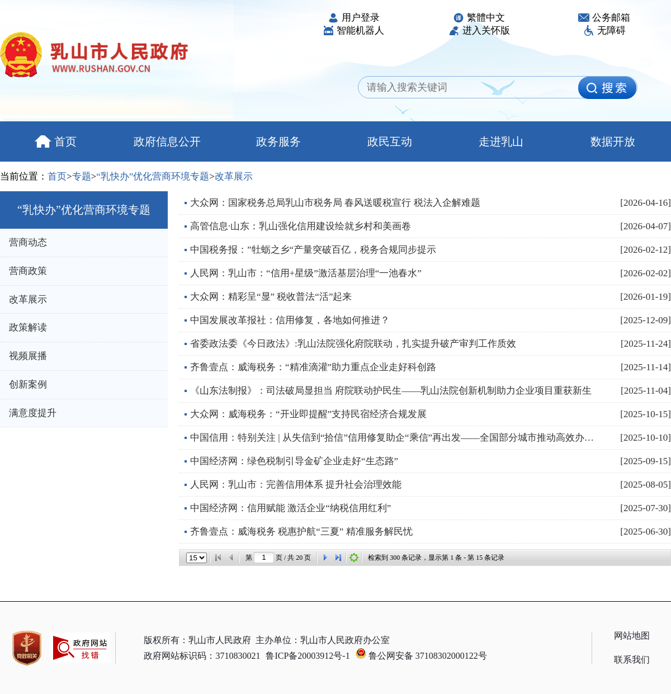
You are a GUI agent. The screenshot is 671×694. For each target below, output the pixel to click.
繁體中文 (479, 17)
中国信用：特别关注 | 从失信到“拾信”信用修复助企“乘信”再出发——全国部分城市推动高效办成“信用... (394, 437)
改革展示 (234, 176)
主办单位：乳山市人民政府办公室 (323, 640)
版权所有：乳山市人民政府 (197, 640)
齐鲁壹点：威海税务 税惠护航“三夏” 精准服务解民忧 (301, 531)
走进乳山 (501, 141)
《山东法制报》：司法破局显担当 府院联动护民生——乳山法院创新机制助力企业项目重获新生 (391, 390)
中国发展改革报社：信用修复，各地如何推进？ (290, 320)
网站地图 (632, 635)
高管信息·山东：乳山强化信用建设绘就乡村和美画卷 (300, 226)
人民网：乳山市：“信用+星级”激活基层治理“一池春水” (306, 273)
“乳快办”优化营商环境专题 (152, 176)
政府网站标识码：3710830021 (202, 655)
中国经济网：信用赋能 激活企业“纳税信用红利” (290, 508)
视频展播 (28, 356)
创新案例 (28, 384)
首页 (56, 141)
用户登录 (354, 17)
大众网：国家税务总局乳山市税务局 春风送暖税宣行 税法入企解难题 (335, 202)
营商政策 (28, 271)
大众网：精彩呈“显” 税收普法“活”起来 (271, 296)
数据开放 (612, 141)
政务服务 (278, 141)
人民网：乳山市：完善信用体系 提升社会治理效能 (295, 484)
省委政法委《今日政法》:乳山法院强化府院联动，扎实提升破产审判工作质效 (353, 343)
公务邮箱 (604, 17)
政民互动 (389, 141)
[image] (607, 88)
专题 (81, 176)
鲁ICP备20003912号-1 (307, 655)
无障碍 (604, 30)
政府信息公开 (167, 141)
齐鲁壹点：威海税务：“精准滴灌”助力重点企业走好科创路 (313, 367)
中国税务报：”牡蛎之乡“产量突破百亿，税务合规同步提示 (313, 249)
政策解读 (28, 327)
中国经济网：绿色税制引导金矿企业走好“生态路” (294, 461)
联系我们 (632, 659)
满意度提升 (32, 413)
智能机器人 (353, 30)
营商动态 (28, 242)
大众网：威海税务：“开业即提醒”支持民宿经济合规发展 (308, 414)
